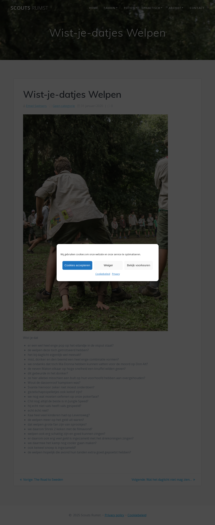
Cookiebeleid (102, 274)
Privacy (116, 274)
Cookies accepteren (77, 265)
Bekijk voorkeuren (138, 265)
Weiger (108, 265)
